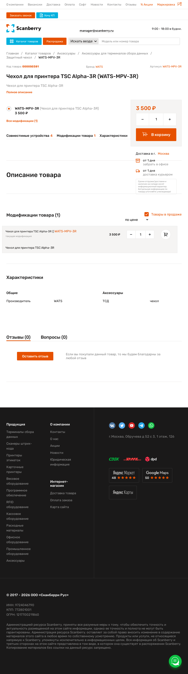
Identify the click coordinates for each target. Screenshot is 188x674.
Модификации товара (76, 136)
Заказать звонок (21, 15)
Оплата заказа (61, 500)
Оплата (70, 4)
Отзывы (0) (18, 337)
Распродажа (55, 41)
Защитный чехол (19, 57)
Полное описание (19, 92)
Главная (12, 53)
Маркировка (169, 4)
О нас (54, 439)
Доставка (53, 4)
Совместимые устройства (29, 136)
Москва (163, 154)
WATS (99, 66)
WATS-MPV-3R (65, 231)
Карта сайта (59, 507)
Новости (97, 4)
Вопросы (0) (54, 337)
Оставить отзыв (35, 356)
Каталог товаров (38, 53)
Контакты (114, 4)
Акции (55, 446)
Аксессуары (66, 53)
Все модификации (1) (22, 121)
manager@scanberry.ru (97, 31)
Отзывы (131, 4)
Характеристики (113, 136)
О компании (15, 4)
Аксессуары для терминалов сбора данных (115, 53)
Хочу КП (47, 15)
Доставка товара (63, 493)
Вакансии (35, 4)
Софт (82, 4)
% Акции (147, 4)
